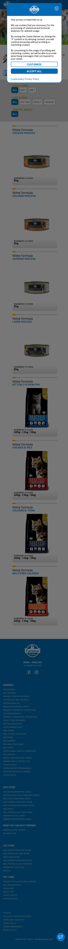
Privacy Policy (32, 79)
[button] (61, 937)
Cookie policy (17, 79)
